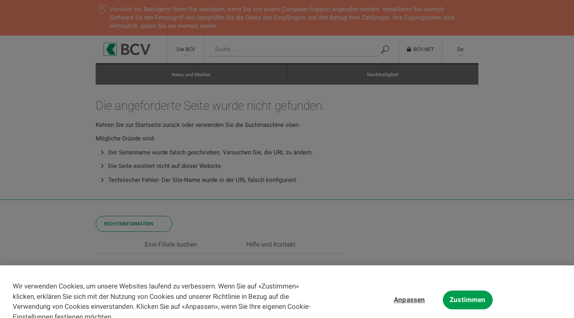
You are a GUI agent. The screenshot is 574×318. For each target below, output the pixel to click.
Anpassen (409, 305)
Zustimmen (468, 305)
